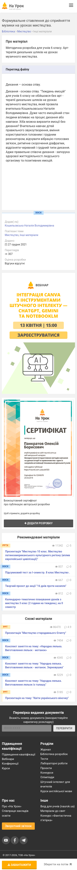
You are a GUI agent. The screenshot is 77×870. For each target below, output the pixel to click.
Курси (6, 768)
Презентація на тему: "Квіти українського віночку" (37, 698)
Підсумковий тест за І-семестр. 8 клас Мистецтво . (37, 572)
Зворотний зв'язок (18, 826)
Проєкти (46, 768)
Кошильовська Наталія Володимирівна (29, 225)
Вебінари (8, 759)
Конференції (10, 763)
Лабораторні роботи (54, 763)
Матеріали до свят (53, 811)
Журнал (46, 749)
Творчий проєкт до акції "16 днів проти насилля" (35, 585)
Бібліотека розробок (54, 754)
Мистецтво (12, 235)
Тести (44, 759)
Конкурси (47, 772)
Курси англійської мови (56, 791)
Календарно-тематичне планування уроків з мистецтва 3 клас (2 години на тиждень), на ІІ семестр (34, 603)
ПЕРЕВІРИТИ (64, 728)
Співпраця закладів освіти (15, 813)
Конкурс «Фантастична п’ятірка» (56, 818)
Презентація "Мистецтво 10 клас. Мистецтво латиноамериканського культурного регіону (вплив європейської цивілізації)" (37, 555)
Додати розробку (38, 523)
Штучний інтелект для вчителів (55, 784)
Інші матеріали (29, 235)
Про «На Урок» (11, 806)
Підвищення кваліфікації (18, 754)
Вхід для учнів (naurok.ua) (58, 806)
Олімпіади (47, 777)
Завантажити (19, 864)
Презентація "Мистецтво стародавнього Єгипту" (35, 632)
